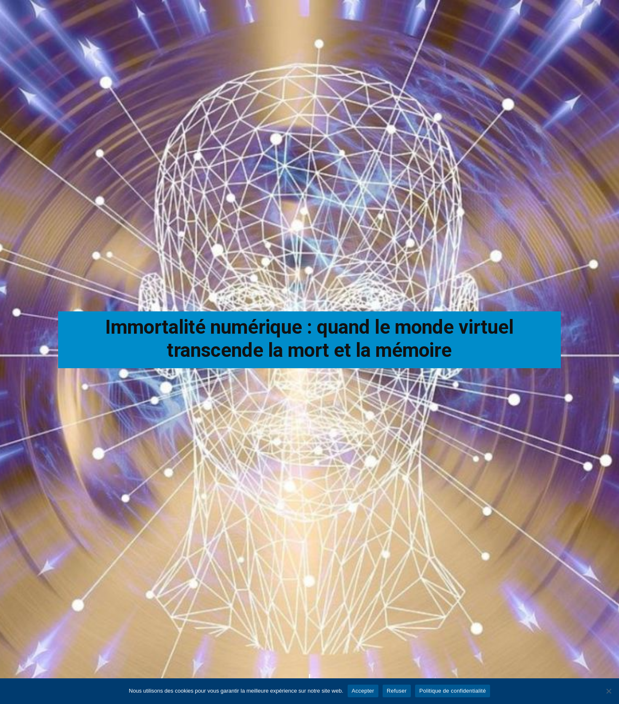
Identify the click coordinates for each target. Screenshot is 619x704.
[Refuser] (608, 691)
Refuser (397, 691)
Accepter (363, 691)
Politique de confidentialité (452, 691)
